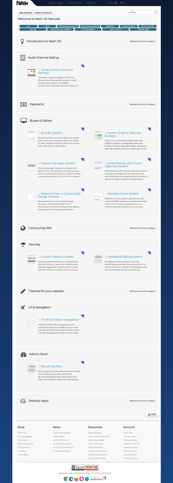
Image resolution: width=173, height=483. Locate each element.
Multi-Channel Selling (90, 26)
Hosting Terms (131, 447)
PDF (152, 414)
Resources (92, 3)
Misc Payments (25, 443)
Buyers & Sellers (128, 26)
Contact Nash (130, 440)
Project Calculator (97, 451)
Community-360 (147, 26)
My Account (129, 436)
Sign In (113, 3)
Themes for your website (60, 29)
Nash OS (22, 433)
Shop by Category (57, 3)
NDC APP (128, 433)
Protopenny (24, 447)
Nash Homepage (61, 433)
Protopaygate (25, 436)
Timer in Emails (95, 443)
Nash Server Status (97, 454)
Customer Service (76, 3)
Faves (47, 26)
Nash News (58, 436)
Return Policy (130, 454)
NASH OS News (61, 440)
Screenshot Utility (97, 458)
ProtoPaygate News (63, 447)
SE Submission (95, 447)
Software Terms (131, 443)
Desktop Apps (143, 29)
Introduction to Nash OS (68, 26)
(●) (122, 3)
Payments (110, 26)
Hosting (22, 451)
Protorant (22, 440)
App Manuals (25, 12)
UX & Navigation (88, 29)
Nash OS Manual (43, 12)
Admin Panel (115, 29)
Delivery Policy (131, 458)
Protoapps (23, 454)
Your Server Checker (98, 436)
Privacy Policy (130, 451)
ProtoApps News (61, 451)
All (28, 26)
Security (33, 29)
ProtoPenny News (62, 443)
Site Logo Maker (96, 440)
